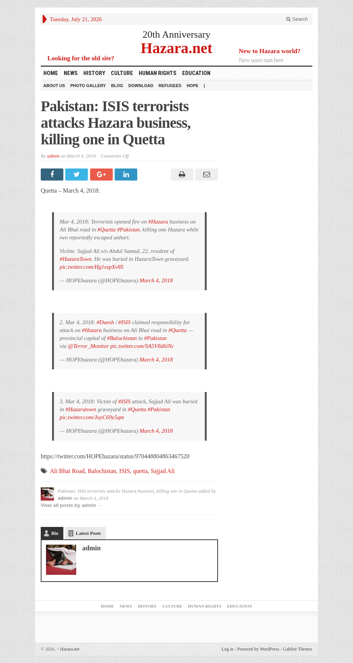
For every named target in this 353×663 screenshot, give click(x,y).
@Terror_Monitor (88, 346)
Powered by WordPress (258, 649)
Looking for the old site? (81, 58)
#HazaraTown (75, 259)
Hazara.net (176, 48)
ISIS (124, 471)
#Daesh (105, 322)
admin (53, 156)
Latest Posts (88, 533)
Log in (227, 649)
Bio (54, 533)
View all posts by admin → (71, 505)
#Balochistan (122, 338)
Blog (117, 85)
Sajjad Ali (163, 471)
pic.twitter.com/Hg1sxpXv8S (91, 267)
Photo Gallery (88, 85)
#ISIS (124, 322)
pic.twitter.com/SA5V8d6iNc (142, 346)
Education (196, 73)
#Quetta (106, 230)
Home (50, 73)
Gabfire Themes (297, 649)
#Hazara (158, 222)
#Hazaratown (80, 409)
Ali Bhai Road (67, 471)
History (94, 73)
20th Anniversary (176, 34)
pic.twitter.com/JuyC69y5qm (92, 417)
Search (297, 19)
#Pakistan (128, 230)
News (71, 73)
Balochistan (102, 471)
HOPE (192, 85)
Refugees (169, 85)
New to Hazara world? (270, 51)
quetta (140, 471)
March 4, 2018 (156, 280)
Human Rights (157, 73)
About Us (54, 85)
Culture (122, 73)
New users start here (261, 60)
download (140, 85)
